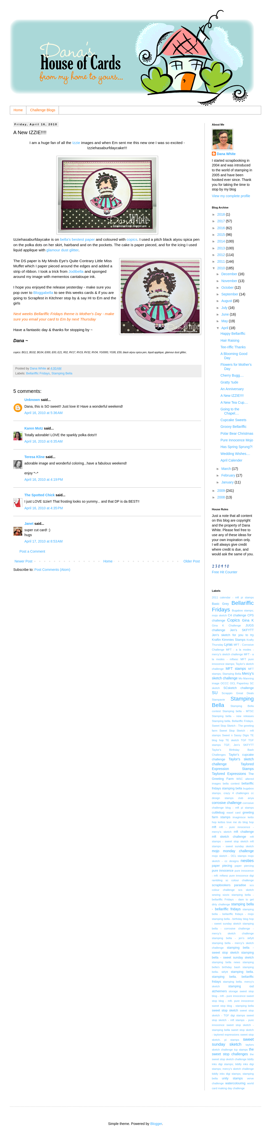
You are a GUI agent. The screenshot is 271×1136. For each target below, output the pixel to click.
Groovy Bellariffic (233, 427)
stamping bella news (226, 962)
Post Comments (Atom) (52, 570)
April (225, 328)
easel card (234, 812)
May (225, 321)
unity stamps (232, 1078)
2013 (221, 248)
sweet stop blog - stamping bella (233, 1005)
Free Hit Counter (224, 572)
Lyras (228, 644)
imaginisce (239, 817)
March (226, 469)
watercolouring (235, 1083)
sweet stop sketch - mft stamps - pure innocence (233, 1020)
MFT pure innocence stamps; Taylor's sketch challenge (233, 664)
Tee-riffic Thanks (233, 347)
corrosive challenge (227, 803)
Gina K (248, 620)
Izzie (75, 143)
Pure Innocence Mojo (236, 440)
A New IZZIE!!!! (232, 396)
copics (132, 239)
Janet (29, 524)
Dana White (226, 154)
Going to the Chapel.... (229, 411)
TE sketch (232, 740)
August (227, 301)
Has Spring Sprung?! (236, 447)
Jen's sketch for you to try (233, 635)
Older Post (192, 561)
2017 (221, 221)
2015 (221, 235)
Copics (233, 620)
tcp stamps (241, 1049)
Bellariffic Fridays (38, 373)
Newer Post (23, 561)
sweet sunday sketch (233, 1042)
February (228, 475)
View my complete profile (231, 196)
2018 (221, 214)
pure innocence (222, 870)
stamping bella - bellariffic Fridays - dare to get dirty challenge (233, 899)
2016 (221, 228)
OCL (233, 683)
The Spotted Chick (39, 495)
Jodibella (76, 271)
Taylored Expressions (229, 774)
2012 (221, 255)
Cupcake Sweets (233, 420)
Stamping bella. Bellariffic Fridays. (233, 721)
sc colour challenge (239, 880)
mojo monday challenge (233, 851)
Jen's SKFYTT (242, 630)
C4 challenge (237, 615)
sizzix (226, 894)
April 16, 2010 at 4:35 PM (43, 508)
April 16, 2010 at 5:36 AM (43, 413)
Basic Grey (220, 604)
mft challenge (244, 831)
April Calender (231, 460)
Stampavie (218, 699)
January (228, 482)
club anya (246, 798)
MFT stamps (236, 669)
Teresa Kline (34, 457)
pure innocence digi (241, 875)
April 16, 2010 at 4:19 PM (43, 479)
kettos (221, 822)
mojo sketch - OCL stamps (229, 855)
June (225, 314)
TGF (243, 740)
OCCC (224, 683)
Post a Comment (32, 551)
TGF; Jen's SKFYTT (239, 744)
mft (214, 827)
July (224, 308)
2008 (221, 497)
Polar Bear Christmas (236, 433)
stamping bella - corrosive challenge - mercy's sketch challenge (233, 928)
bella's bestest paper (77, 239)
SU (215, 692)
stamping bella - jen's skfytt (233, 938)
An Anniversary (232, 389)
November (229, 281)
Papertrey (243, 683)
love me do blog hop (240, 822)
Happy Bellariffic (232, 334)
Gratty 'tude (229, 382)
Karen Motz (33, 428)
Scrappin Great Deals (238, 693)
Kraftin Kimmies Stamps (228, 639)
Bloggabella (43, 292)
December (229, 274)
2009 (221, 491)
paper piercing (244, 865)
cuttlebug (218, 812)
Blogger (156, 1124)
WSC (239, 778)
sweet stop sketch (225, 1010)
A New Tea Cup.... (234, 402)
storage (233, 991)
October (228, 287)
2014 (221, 241)
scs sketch (246, 889)
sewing (216, 894)
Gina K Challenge (226, 625)
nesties (247, 860)
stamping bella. (242, 972)
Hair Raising (229, 340)
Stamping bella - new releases (233, 716)
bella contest (231, 783)
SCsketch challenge (238, 688)
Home (18, 110)
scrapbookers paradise (229, 885)
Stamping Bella (61, 373)
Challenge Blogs (42, 110)
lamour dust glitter (63, 250)
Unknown (32, 400)
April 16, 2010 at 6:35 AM (43, 441)
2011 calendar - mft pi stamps (233, 597)
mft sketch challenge (229, 836)
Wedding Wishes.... (235, 454)
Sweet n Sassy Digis (235, 735)
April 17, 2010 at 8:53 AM (43, 541)
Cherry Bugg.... (232, 375)
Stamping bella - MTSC (238, 711)
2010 (221, 268)
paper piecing (222, 865)
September (230, 294)
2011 (221, 261)
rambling (217, 880)
